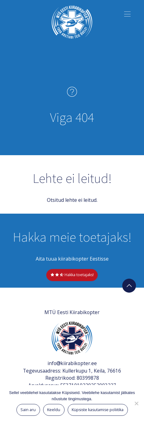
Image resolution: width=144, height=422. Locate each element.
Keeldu (53, 409)
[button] (128, 13)
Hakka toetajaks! (72, 274)
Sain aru (28, 409)
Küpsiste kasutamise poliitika (98, 409)
